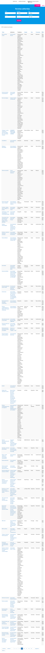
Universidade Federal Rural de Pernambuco (13, 233)
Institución (18, 15)
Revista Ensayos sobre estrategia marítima (5, 615)
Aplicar (19, 20)
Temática (18, 11)
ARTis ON (3, 520)
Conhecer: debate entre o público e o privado (5, 208)
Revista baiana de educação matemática (5, 302)
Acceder (30, 2)
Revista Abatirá (5, 237)
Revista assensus (5, 460)
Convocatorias (22, 1)
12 (28, 648)
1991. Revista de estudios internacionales (5, 499)
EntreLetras (4, 291)
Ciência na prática (5, 170)
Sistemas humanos (5, 597)
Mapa (43, 5)
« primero (4, 648)
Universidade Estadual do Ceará (12, 208)
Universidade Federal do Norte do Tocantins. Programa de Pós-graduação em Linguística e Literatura (13, 295)
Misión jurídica (4, 528)
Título (6, 11)
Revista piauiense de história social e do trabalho (5, 329)
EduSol (3, 385)
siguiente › (37, 648)
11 (26, 648)
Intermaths (4, 265)
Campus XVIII (12, 240)
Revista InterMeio (5, 271)
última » (3, 650)
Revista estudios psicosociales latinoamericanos (5, 467)
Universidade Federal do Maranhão (12, 213)
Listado (38, 5)
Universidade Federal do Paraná (12, 218)
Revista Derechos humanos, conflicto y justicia (5, 634)
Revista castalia (5, 601)
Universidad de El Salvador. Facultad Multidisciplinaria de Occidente (13, 407)
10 (24, 648)
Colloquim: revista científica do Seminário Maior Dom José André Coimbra (5, 132)
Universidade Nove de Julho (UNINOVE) (12, 320)
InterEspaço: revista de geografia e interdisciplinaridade (5, 213)
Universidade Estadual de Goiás (12, 93)
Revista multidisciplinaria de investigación (5, 406)
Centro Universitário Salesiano (12, 171)
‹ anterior (8, 648)
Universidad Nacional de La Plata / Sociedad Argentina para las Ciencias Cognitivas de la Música (13, 492)
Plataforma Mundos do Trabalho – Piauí (13, 329)
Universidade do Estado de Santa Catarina (13, 203)
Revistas (15, 1)
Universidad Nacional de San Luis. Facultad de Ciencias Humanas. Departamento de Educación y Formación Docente (13, 510)
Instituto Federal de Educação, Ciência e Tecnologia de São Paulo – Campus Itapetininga (13, 474)
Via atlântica (4, 140)
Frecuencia (30, 15)
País (29, 11)
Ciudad (6, 15)
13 (31, 648)
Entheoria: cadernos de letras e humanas (5, 233)
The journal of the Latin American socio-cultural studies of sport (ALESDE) (5, 220)
